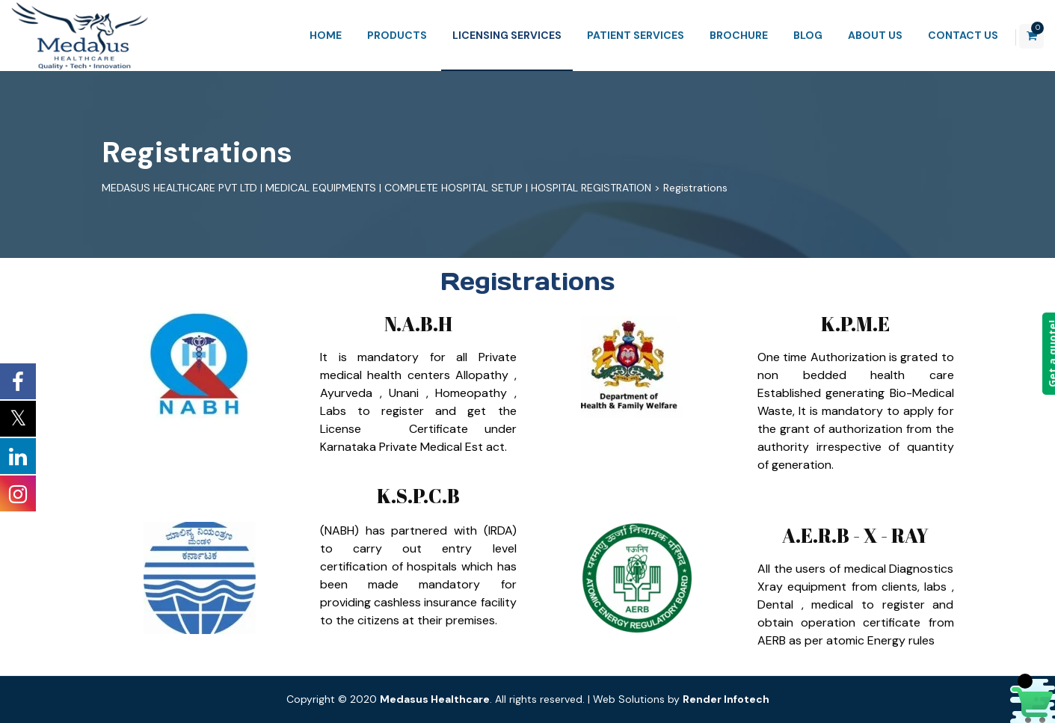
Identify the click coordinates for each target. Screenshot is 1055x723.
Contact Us (943, 35)
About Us (855, 35)
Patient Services (615, 35)
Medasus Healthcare (435, 699)
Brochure (718, 35)
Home (305, 35)
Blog (787, 35)
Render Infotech (726, 699)
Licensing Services (486, 35)
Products (377, 35)
